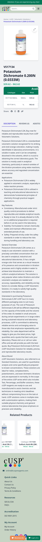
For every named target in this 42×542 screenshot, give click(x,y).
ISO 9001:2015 (10, 516)
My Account (9, 526)
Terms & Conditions (12, 491)
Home (6, 19)
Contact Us (9, 484)
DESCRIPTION (9, 123)
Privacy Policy (10, 488)
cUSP (11, 19)
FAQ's (6, 505)
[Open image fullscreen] (34, 29)
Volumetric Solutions (22, 19)
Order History (10, 530)
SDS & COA (9, 502)
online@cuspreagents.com (17, 470)
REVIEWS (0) (24, 123)
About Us (8, 481)
